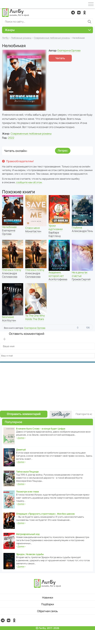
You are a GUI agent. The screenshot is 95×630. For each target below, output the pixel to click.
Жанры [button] (48, 30)
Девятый (21, 449)
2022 (11, 138)
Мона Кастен (33, 231)
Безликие (8, 317)
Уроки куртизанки (56, 227)
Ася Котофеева (58, 279)
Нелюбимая (9, 227)
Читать (60, 58)
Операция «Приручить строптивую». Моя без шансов (45, 513)
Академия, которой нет (56, 274)
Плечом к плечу (11, 270)
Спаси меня (32, 228)
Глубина (77, 227)
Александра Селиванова (9, 275)
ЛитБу (5, 37)
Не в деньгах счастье (79, 274)
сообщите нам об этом (29, 182)
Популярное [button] (13, 422)
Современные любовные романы (52, 37)
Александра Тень (82, 231)
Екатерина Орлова (69, 50)
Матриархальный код (28, 534)
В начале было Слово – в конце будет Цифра (40, 428)
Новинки (47, 597)
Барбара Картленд (55, 234)
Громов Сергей (81, 279)
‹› (21, 438)
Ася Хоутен (9, 320)
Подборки (47, 604)
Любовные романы (21, 37)
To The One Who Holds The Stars (35, 317)
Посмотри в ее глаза (27, 491)
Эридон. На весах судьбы (30, 554)
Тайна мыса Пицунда (27, 471)
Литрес (63, 150)
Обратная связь (47, 611)
